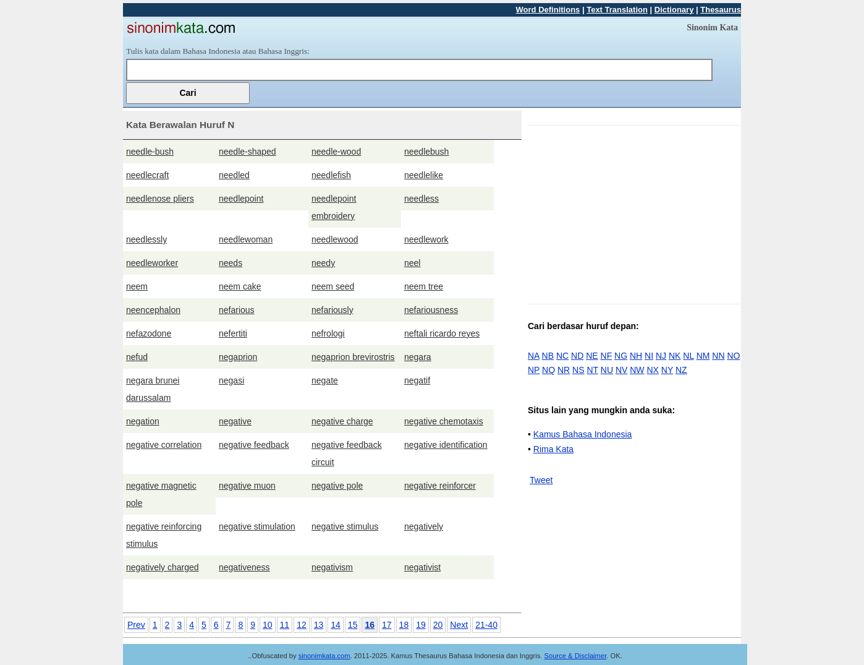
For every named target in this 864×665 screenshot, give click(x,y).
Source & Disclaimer (575, 655)
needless (421, 199)
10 (268, 625)
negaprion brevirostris (353, 357)
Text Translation (617, 9)
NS (578, 370)
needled (234, 175)
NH (636, 356)
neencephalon (153, 310)
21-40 (486, 625)
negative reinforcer (440, 486)
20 (438, 625)
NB (548, 356)
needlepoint (241, 199)
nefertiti (233, 333)
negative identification (446, 445)
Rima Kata (553, 449)
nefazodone (148, 333)
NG (620, 356)
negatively (423, 526)
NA (534, 356)
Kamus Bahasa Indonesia (582, 434)
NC (562, 356)
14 (336, 625)
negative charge (342, 421)
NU (607, 370)
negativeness (244, 567)
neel (412, 263)
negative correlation (163, 445)
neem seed (332, 286)
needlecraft (147, 175)
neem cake (240, 286)
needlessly (146, 239)
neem (137, 286)
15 (353, 625)
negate (324, 380)
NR (563, 370)
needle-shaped (247, 152)
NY (667, 370)
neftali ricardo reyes (442, 333)
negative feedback (254, 445)
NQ (548, 370)
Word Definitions (548, 9)
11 (285, 625)
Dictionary (674, 9)
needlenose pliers (160, 199)
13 (319, 625)
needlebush (426, 152)
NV (621, 370)
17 (387, 625)
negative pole (337, 486)
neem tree (423, 286)
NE (592, 356)
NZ (681, 370)
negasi (231, 380)
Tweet (541, 480)
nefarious (237, 310)
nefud (137, 357)
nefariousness (431, 310)
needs (230, 263)
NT (592, 370)
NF (606, 356)
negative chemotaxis (443, 421)
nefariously (332, 310)
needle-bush (150, 152)
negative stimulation (257, 526)
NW (637, 370)
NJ (661, 356)
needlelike (423, 175)
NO (733, 356)
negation (142, 421)
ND (577, 356)
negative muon (247, 486)
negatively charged (162, 567)
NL (688, 356)
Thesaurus (720, 9)
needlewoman (246, 239)
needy (323, 263)
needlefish (331, 175)
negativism (332, 567)
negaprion (238, 357)
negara (417, 357)
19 (421, 625)
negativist (422, 567)
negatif (417, 380)
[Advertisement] (631, 212)
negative (235, 421)
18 (404, 625)
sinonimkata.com (324, 655)
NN (718, 356)
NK (674, 356)
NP (534, 370)
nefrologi (328, 333)
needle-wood (336, 152)
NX (652, 370)
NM (703, 356)
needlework (426, 239)
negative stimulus (344, 526)
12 (302, 625)
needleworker (152, 263)
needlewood (334, 239)
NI (649, 356)
